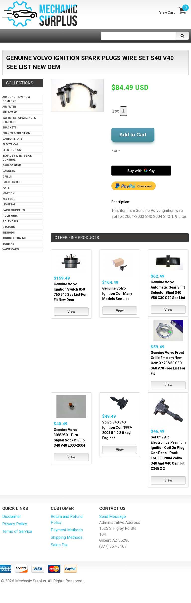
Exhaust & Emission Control (17, 158)
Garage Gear (11, 165)
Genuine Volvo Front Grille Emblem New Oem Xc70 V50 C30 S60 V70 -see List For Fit (168, 363)
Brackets (9, 127)
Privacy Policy (14, 524)
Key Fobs (8, 199)
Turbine (8, 243)
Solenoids (10, 221)
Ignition (8, 193)
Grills (7, 176)
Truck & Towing (14, 238)
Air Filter (9, 106)
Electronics (11, 150)
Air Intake (9, 112)
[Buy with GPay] (141, 171)
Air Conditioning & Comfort (16, 99)
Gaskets (8, 171)
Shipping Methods (67, 537)
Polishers (10, 215)
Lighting (8, 204)
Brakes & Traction (16, 133)
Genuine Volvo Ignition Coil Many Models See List (117, 293)
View (71, 311)
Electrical (10, 144)
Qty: (119, 111)
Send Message (112, 516)
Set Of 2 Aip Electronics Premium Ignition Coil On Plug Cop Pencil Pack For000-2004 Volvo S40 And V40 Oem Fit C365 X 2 (168, 453)
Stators (8, 227)
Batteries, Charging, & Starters (19, 120)
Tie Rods (8, 232)
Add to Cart (132, 134)
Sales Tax (59, 545)
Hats (6, 187)
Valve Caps (10, 249)
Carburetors (12, 138)
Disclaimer (11, 516)
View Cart (167, 12)
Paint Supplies (13, 210)
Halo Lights (11, 182)
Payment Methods (67, 530)
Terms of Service (17, 531)
